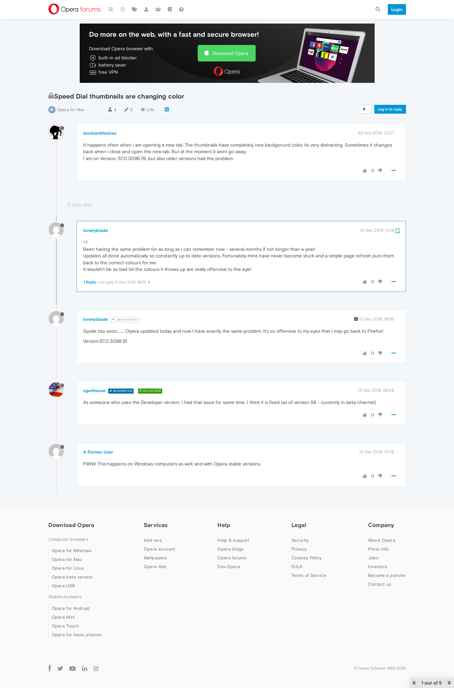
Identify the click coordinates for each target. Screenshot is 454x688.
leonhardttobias (99, 133)
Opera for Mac (70, 109)
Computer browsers (68, 539)
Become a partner (387, 575)
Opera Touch (65, 625)
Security (300, 540)
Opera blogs (230, 548)
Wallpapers (155, 557)
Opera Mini (63, 617)
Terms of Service (308, 575)
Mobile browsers (65, 596)
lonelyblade (95, 230)
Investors (377, 566)
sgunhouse (94, 390)
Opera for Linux (68, 568)
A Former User (98, 451)
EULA (296, 566)
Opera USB (63, 585)
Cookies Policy (306, 557)
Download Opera (230, 53)
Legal (299, 525)
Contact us (379, 584)
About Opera (381, 540)
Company (381, 525)
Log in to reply (390, 109)
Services (156, 525)
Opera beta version (72, 576)
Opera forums (231, 557)
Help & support (233, 540)
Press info (378, 548)
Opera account (160, 548)
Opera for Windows (72, 550)
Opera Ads (155, 566)
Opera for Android (71, 608)
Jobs (373, 557)
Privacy (299, 548)
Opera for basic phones (77, 634)
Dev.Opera (228, 566)
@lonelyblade (125, 319)
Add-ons (153, 540)
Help (223, 525)
